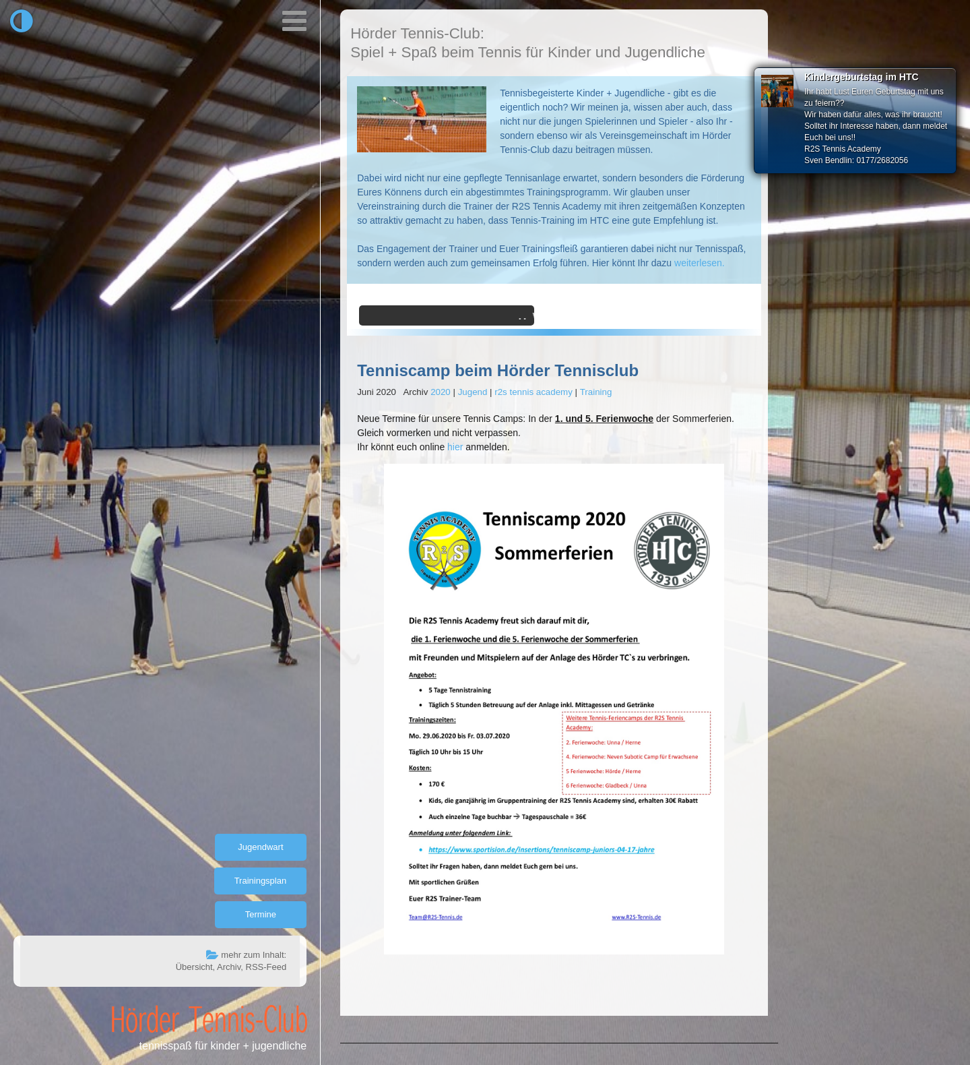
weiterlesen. (699, 262)
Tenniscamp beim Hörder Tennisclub (498, 370)
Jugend (473, 392)
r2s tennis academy (533, 392)
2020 (440, 392)
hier (455, 447)
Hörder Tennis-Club (209, 1018)
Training (596, 392)
